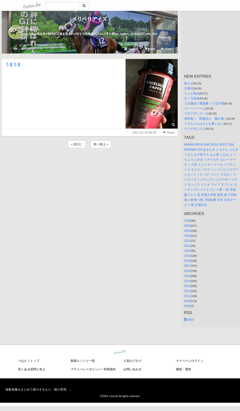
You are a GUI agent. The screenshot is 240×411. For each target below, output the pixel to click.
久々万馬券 (191, 98)
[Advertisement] (90, 160)
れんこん (33, 28)
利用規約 (110, 369)
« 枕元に (77, 144)
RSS (189, 319)
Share (166, 48)
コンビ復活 (191, 93)
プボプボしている (196, 113)
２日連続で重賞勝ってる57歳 (204, 103)
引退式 (188, 88)
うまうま (13, 64)
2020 (187, 250)
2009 (187, 306)
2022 (187, 240)
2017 (187, 265)
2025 (187, 225)
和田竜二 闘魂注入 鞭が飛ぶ (205, 118)
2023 (187, 235)
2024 (187, 230)
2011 (187, 296)
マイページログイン (189, 360)
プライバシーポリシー (86, 369)
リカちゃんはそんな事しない (204, 123)
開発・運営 (183, 369)
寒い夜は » (100, 144)
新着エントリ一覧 (83, 360)
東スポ (188, 83)
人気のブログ (132, 360)
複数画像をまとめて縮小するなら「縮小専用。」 (38, 389)
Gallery (131, 49)
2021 (187, 245)
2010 (187, 301)
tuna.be (120, 352)
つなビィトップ (28, 360)
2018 (187, 260)
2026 (187, 220)
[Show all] (165, 37)
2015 (187, 276)
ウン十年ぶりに (194, 128)
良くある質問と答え (31, 369)
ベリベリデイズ (89, 19)
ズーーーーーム (194, 108)
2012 (187, 291)
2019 (187, 255)
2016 (187, 271)
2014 (187, 281)
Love (149, 49)
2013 (187, 286)
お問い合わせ (132, 369)
